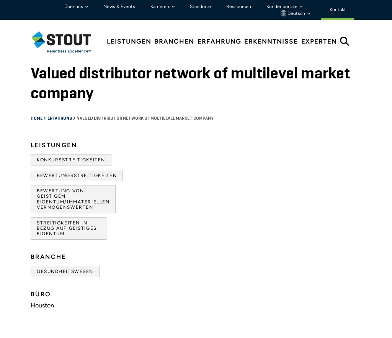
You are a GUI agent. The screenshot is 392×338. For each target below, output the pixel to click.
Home (37, 118)
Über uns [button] (74, 6)
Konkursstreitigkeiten (71, 159)
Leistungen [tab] (129, 41)
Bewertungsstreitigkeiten (77, 175)
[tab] (67, 42)
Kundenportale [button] (282, 6)
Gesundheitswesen (65, 271)
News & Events (119, 6)
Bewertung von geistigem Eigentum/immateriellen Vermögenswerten (73, 199)
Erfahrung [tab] (219, 41)
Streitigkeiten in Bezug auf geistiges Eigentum (67, 228)
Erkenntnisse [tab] (271, 41)
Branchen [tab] (174, 41)
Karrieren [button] (160, 6)
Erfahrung (60, 118)
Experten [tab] (319, 41)
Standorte (200, 6)
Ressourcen (238, 6)
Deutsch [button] (293, 13)
